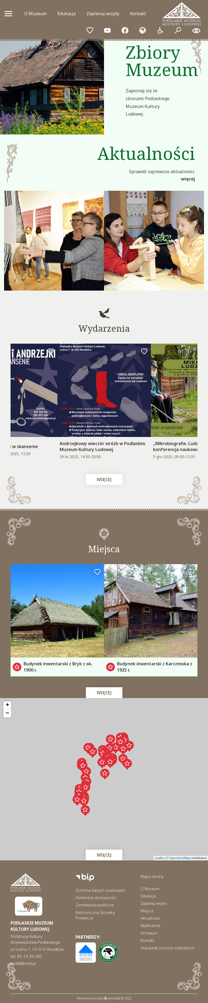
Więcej (188, 179)
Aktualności (150, 918)
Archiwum (149, 933)
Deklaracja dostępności (96, 897)
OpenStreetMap (179, 858)
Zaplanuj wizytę (102, 14)
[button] (120, 742)
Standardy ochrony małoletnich (167, 948)
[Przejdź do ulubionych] (89, 31)
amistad (112, 998)
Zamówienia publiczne (95, 904)
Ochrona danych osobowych (100, 890)
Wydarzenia (150, 925)
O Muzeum (35, 14)
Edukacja (66, 14)
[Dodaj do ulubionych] (51, 352)
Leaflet (159, 858)
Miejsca (147, 910)
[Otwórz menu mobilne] (8, 13)
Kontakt (138, 14)
